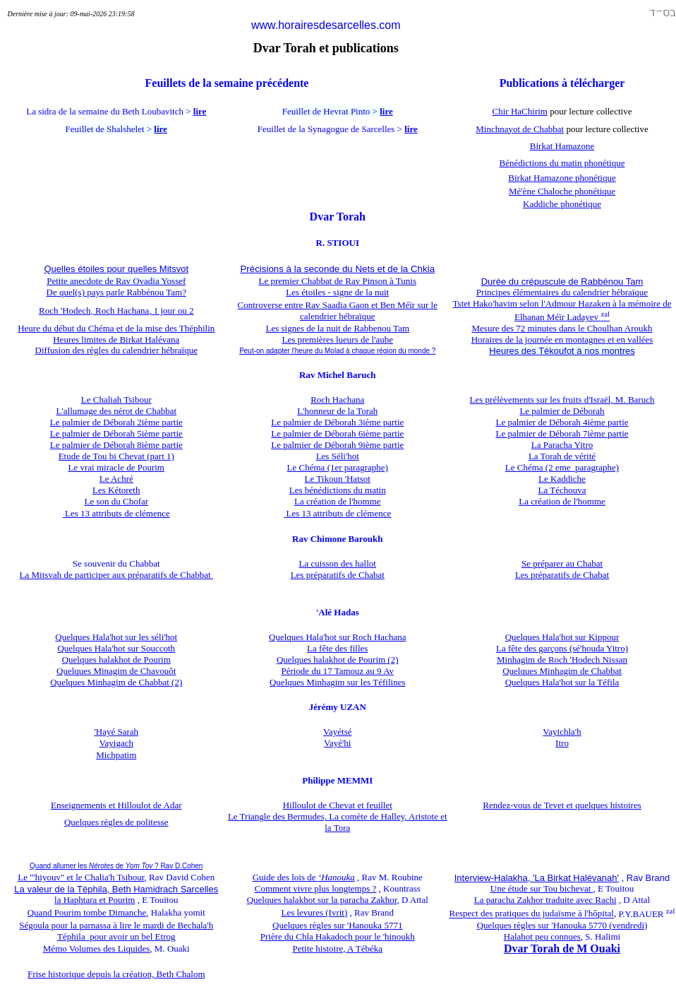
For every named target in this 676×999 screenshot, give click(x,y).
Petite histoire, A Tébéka (337, 948)
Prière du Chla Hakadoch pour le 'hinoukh (337, 936)
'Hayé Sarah (116, 731)
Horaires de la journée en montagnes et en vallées (562, 339)
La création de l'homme (337, 501)
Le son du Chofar (116, 501)
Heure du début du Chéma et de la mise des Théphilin (116, 328)
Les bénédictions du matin (337, 490)
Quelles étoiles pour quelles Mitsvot (116, 269)
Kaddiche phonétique (562, 204)
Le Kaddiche (562, 478)
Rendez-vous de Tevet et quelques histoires (562, 805)
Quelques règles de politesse (116, 822)
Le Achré (116, 478)
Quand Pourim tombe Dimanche (87, 912)
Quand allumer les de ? (116, 866)
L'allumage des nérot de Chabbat (116, 411)
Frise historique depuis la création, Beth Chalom (116, 974)
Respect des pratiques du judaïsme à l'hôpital (531, 914)
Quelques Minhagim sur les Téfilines (338, 682)
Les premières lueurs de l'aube (337, 339)
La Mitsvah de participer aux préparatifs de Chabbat (116, 574)
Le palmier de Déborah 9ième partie (337, 444)
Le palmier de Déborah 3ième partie (337, 422)
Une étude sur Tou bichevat (541, 888)
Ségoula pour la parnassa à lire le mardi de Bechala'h (116, 925)
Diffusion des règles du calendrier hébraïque (116, 350)
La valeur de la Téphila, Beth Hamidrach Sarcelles (116, 889)
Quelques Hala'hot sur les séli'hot (116, 637)
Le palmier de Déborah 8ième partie (116, 444)
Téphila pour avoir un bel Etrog (116, 936)
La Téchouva (562, 490)
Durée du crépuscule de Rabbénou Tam (562, 281)
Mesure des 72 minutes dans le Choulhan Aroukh (562, 328)
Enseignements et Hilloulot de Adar (116, 805)
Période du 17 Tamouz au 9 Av (337, 671)
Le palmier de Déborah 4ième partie (561, 422)
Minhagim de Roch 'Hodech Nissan (562, 659)
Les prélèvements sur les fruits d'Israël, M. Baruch (562, 399)
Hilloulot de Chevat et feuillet (337, 805)
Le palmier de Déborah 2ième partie (116, 422)
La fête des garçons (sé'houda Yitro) (562, 648)
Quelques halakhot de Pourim (116, 659)
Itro (562, 743)
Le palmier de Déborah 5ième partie (116, 433)
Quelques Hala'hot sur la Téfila (562, 682)
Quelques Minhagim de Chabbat (562, 671)
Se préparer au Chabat (562, 563)
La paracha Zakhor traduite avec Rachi (545, 899)
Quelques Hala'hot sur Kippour (562, 637)
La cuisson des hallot (337, 563)
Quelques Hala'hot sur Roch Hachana (337, 637)
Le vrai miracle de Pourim (116, 467)
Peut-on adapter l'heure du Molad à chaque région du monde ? (337, 351)
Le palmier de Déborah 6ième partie (337, 433)
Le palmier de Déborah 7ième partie (561, 433)
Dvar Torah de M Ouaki (562, 948)
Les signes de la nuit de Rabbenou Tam (337, 328)
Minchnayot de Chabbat (520, 129)
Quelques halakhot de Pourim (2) (338, 659)
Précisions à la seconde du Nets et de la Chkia (337, 269)
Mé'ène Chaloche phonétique (562, 191)
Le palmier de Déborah (561, 411)
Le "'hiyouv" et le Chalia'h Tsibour (81, 877)
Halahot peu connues (542, 936)
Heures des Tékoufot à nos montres (561, 350)
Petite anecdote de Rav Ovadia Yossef (116, 281)
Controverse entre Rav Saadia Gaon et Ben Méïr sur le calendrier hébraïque (337, 310)
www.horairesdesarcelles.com (326, 25)
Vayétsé (337, 731)
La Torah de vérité (562, 456)
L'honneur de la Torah (337, 411)
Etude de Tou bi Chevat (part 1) (116, 456)
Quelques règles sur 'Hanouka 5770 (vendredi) (562, 925)
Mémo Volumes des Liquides (96, 948)
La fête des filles (337, 648)
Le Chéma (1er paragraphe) (337, 467)
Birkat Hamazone (562, 146)
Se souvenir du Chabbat (116, 563)
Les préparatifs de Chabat (338, 574)
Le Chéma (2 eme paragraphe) (562, 467)
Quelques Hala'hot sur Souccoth (116, 648)
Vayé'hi (337, 743)
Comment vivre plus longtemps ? (316, 888)
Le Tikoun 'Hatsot (337, 478)
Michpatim (116, 755)
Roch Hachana (337, 399)
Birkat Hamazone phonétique (561, 177)
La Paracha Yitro (562, 444)
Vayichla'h (562, 731)
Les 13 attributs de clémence (116, 513)
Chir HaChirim (520, 111)
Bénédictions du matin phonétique (562, 163)
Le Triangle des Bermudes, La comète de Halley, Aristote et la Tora (337, 822)
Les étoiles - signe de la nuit (337, 292)
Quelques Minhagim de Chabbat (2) (116, 682)
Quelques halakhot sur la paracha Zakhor (322, 899)
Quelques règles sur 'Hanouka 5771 (337, 925)
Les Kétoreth (116, 490)
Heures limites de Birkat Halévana (116, 339)
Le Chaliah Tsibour (116, 399)
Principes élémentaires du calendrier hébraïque (562, 292)
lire (200, 111)
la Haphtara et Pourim (94, 899)
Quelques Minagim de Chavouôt (116, 671)
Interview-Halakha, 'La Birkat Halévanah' (536, 878)
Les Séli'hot (337, 456)
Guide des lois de (304, 877)
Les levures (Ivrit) (314, 912)
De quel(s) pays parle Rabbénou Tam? (116, 292)
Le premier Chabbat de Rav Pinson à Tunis (337, 281)
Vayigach (116, 743)
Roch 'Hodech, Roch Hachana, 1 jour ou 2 (116, 310)
